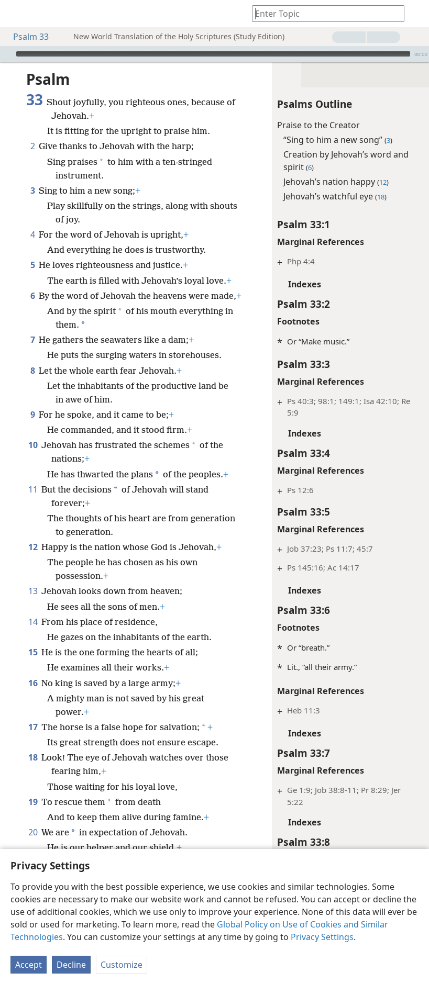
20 (32, 832)
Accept (28, 964)
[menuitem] (15, 13)
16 (32, 683)
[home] (15, 13)
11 (32, 489)
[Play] (7, 54)
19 (32, 802)
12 (32, 547)
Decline (71, 964)
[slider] (213, 54)
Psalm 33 (26, 36)
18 (32, 757)
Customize (121, 964)
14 (32, 622)
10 (32, 445)
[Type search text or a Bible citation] (323, 13)
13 (32, 591)
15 (32, 652)
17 (32, 727)
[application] (214, 54)
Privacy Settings (322, 937)
